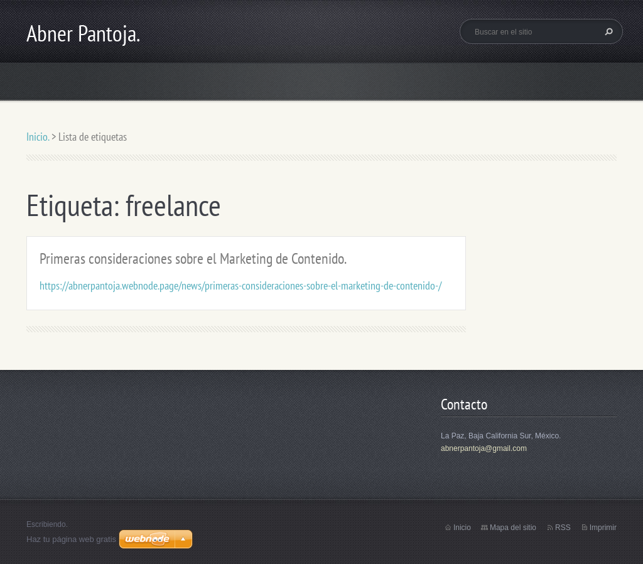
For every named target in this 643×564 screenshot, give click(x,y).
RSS (563, 527)
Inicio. (37, 136)
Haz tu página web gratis (71, 539)
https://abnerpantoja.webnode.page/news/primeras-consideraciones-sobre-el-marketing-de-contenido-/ (240, 285)
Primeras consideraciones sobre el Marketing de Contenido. (193, 258)
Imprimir (603, 527)
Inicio (462, 527)
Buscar (607, 31)
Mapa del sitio (513, 527)
